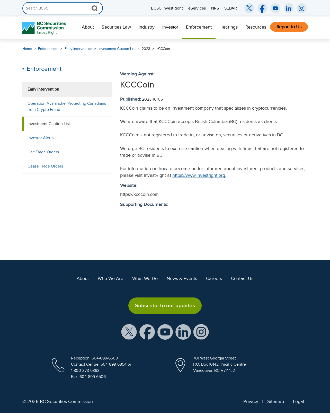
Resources (255, 27)
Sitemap (275, 401)
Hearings (228, 27)
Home (27, 49)
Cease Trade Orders (45, 166)
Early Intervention (78, 49)
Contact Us (242, 278)
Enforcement (199, 27)
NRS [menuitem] (215, 8)
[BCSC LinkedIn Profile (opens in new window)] (183, 331)
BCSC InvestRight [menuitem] (167, 8)
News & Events (182, 278)
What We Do (145, 278)
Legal (298, 401)
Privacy (250, 401)
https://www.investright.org (198, 175)
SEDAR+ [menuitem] (231, 8)
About (88, 27)
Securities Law (116, 27)
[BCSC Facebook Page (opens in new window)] (262, 8)
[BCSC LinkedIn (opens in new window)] (288, 8)
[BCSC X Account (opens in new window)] (129, 331)
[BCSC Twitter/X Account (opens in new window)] (249, 8)
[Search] (62, 8)
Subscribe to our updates (165, 305)
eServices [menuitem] (197, 8)
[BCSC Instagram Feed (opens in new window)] (302, 8)
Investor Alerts (40, 138)
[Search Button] (94, 8)
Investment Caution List (117, 49)
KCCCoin (163, 49)
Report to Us (289, 26)
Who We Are (110, 278)
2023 (146, 49)
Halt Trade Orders (43, 152)
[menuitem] (88, 27)
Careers (214, 278)
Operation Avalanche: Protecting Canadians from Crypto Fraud (67, 106)
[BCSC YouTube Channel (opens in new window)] (275, 8)
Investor (170, 27)
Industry (147, 27)
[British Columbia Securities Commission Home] (44, 28)
